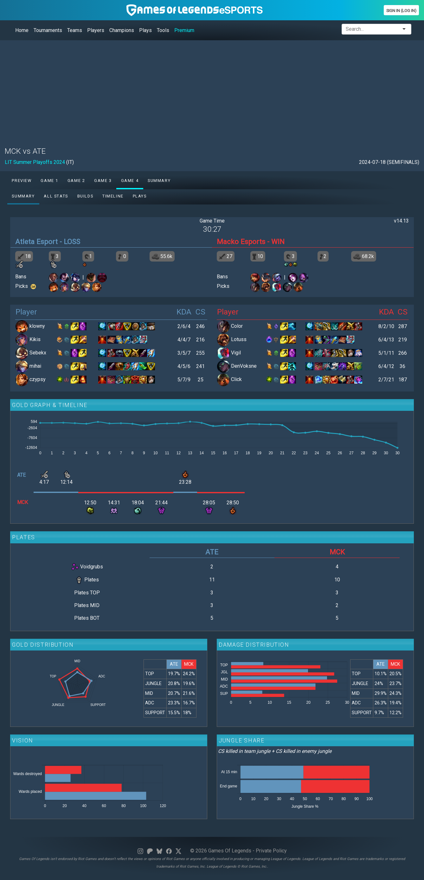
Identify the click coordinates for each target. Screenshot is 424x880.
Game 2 (76, 180)
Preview (21, 180)
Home (22, 30)
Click (236, 379)
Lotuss (239, 339)
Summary (159, 180)
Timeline (113, 196)
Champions (121, 30)
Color (237, 326)
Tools (163, 30)
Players (95, 30)
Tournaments (48, 30)
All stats (56, 196)
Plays (145, 30)
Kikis (35, 339)
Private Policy (271, 851)
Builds (85, 196)
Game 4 (130, 180)
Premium (184, 30)
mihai (35, 366)
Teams (74, 30)
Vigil (236, 353)
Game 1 (49, 180)
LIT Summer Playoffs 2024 (35, 162)
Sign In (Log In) (401, 10)
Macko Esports (241, 241)
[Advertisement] (195, 89)
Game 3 (103, 180)
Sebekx (37, 353)
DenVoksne (244, 366)
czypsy (37, 379)
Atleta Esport (36, 241)
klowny (37, 326)
